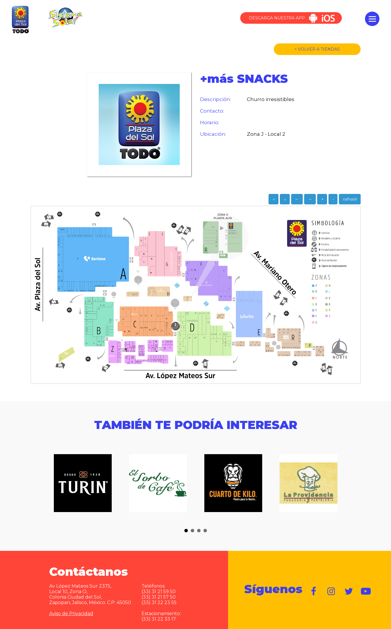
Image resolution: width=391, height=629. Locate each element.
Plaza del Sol (20, 20)
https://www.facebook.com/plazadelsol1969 (314, 591)
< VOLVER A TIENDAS (317, 49)
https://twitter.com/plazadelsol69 (349, 591)
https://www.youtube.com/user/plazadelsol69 (366, 591)
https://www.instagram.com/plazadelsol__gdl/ (331, 591)
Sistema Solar (64, 18)
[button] (186, 530)
